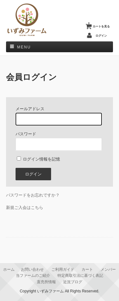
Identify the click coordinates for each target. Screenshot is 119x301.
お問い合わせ (32, 269)
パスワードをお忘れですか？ (33, 195)
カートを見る (99, 25)
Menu (24, 47)
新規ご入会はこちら (24, 207)
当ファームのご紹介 (33, 275)
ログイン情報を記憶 (38, 159)
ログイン (101, 36)
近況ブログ (72, 282)
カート (87, 269)
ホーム (9, 269)
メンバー (108, 269)
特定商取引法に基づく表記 (80, 275)
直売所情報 (46, 282)
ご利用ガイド (62, 269)
